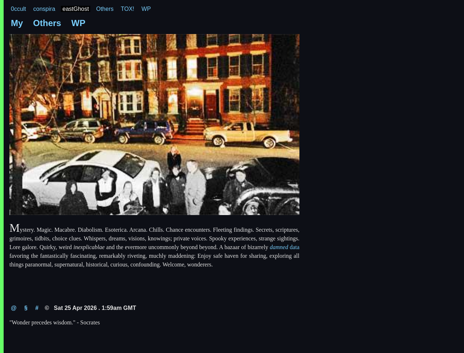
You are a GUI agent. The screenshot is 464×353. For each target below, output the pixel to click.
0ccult (18, 9)
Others (104, 9)
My (17, 23)
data (284, 247)
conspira (44, 9)
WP (146, 9)
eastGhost (75, 9)
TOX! (127, 9)
